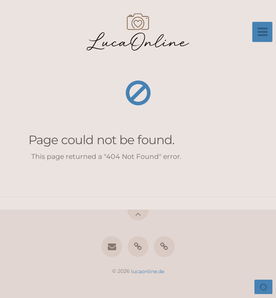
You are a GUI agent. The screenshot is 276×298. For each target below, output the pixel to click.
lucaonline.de (147, 271)
